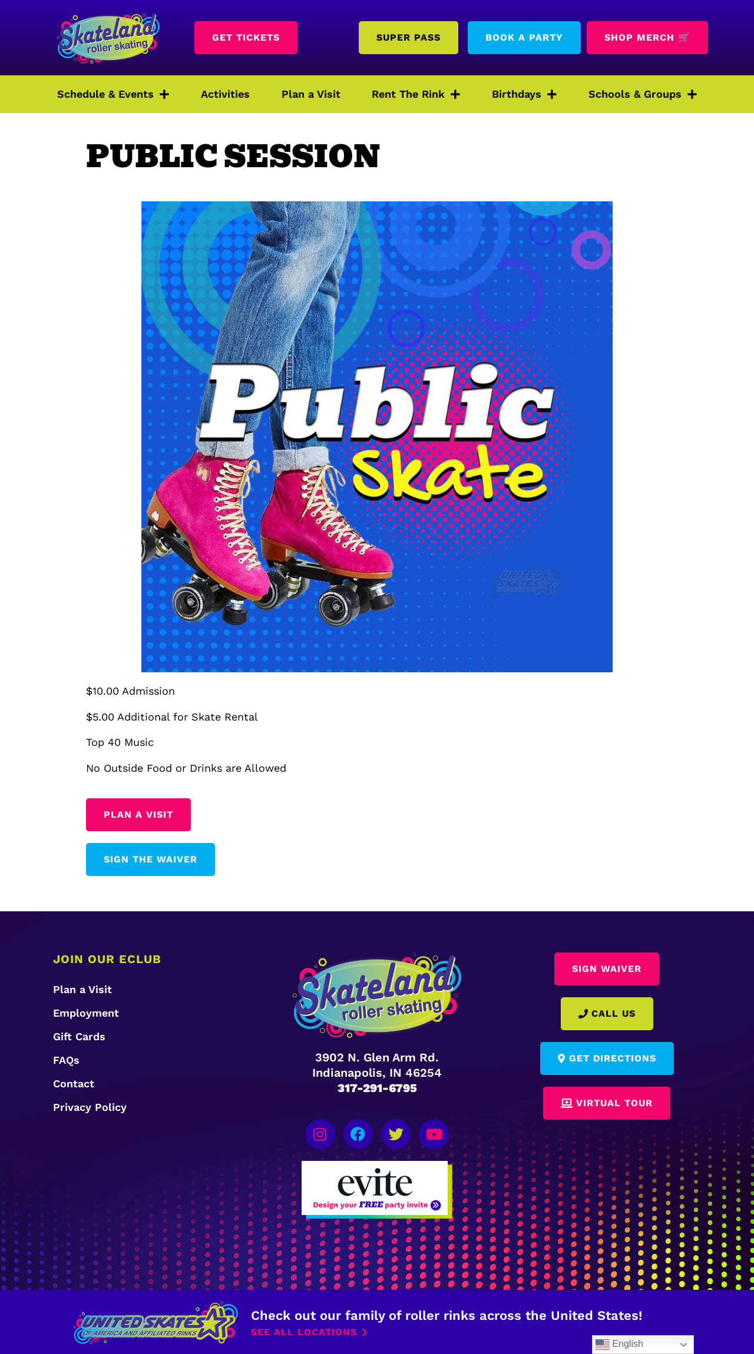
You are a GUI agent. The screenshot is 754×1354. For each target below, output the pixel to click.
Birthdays (524, 94)
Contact (73, 1083)
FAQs (66, 1060)
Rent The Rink (416, 94)
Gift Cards (79, 1036)
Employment (86, 1013)
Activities (225, 94)
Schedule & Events (113, 94)
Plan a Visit (311, 94)
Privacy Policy (90, 1107)
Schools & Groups (642, 94)
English (619, 1345)
